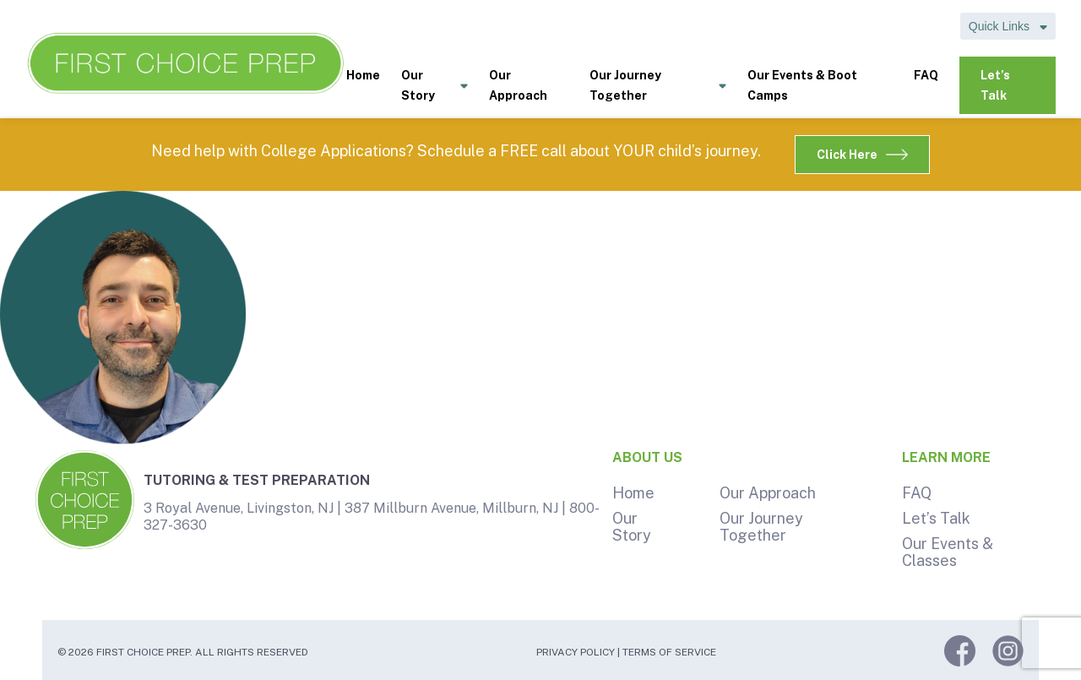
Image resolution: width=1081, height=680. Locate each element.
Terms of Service (669, 652)
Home (363, 75)
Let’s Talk (995, 85)
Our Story (434, 87)
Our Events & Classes (947, 552)
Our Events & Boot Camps (802, 85)
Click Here (862, 154)
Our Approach (518, 85)
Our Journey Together (657, 87)
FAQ (926, 75)
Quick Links (1008, 26)
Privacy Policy (575, 652)
